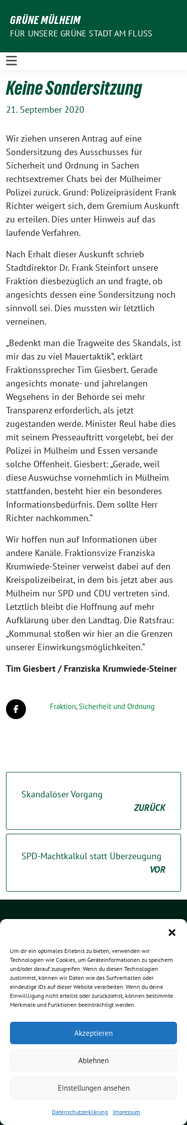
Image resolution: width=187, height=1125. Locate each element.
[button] (172, 932)
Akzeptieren (93, 1033)
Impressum (126, 1112)
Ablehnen (93, 1060)
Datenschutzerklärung (80, 1112)
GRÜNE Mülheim (45, 19)
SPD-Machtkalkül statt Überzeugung (93, 863)
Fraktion (63, 706)
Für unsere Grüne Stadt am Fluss (81, 33)
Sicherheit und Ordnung (117, 706)
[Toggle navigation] (11, 60)
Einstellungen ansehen (94, 1088)
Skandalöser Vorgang (93, 801)
